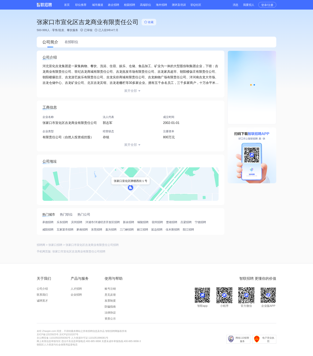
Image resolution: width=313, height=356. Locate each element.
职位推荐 (80, 4)
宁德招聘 (200, 222)
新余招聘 (128, 222)
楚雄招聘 (171, 222)
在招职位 (71, 42)
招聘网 (41, 244)
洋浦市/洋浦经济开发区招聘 (102, 222)
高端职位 (145, 4)
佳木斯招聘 (173, 229)
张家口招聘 (55, 244)
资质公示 (110, 318)
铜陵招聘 (143, 222)
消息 (235, 4)
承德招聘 (47, 222)
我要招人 (248, 4)
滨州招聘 (76, 222)
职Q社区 (196, 4)
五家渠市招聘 (65, 229)
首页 (67, 4)
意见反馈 (110, 294)
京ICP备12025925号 (47, 334)
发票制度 (110, 300)
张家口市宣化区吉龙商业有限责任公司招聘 (78, 251)
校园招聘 (129, 4)
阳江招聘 (188, 229)
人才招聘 (76, 288)
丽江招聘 (142, 229)
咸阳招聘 (47, 229)
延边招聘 (156, 229)
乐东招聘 (62, 222)
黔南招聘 (82, 229)
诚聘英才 (42, 300)
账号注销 (110, 288)
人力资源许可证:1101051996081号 (89, 337)
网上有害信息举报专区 (49, 341)
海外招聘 (161, 4)
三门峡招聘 (127, 229)
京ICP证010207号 (68, 334)
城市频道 (97, 4)
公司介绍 (42, 288)
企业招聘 (76, 294)
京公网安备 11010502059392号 (53, 337)
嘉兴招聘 (111, 229)
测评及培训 (179, 4)
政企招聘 (113, 4)
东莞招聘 (96, 229)
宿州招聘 (157, 222)
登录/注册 (267, 5)
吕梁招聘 (186, 222)
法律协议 (110, 312)
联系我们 (42, 294)
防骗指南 (110, 306)
